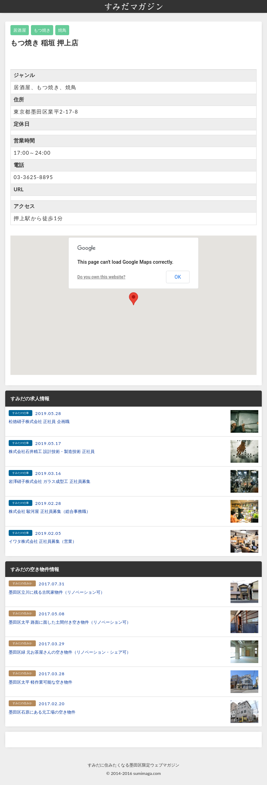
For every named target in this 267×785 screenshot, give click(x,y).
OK (178, 277)
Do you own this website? (101, 277)
